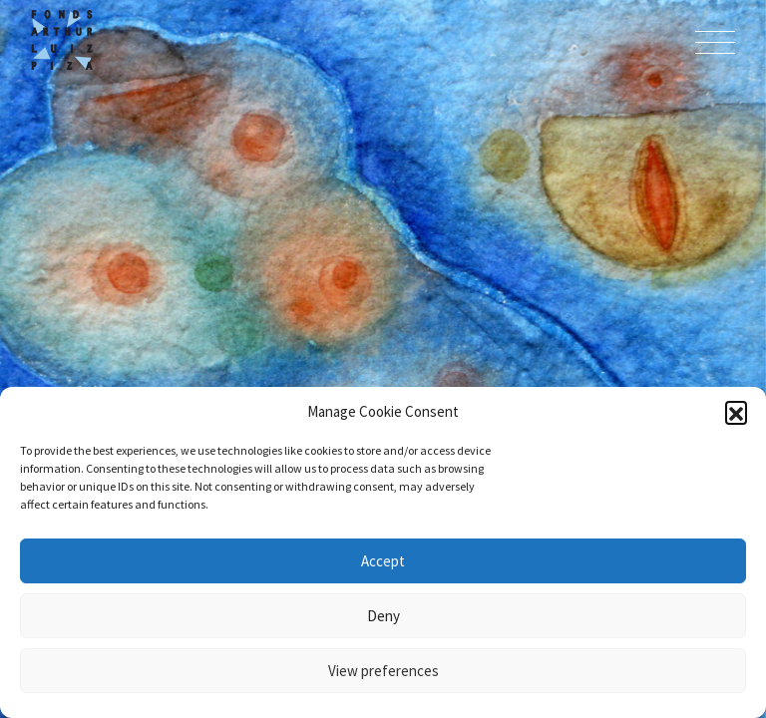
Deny (383, 615)
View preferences (383, 670)
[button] (736, 412)
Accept (383, 560)
